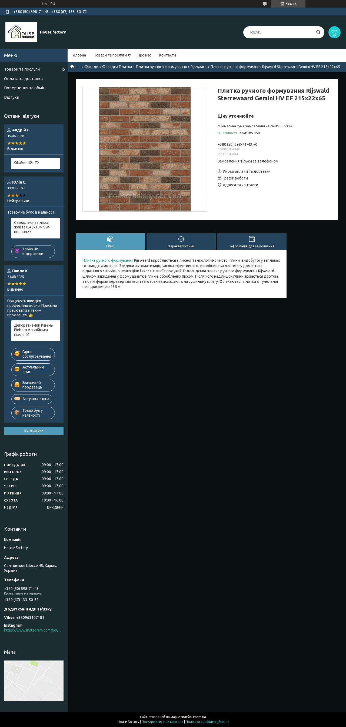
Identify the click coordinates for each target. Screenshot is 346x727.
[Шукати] (318, 32)
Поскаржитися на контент (162, 721)
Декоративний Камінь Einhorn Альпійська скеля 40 (33, 330)
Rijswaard (199, 67)
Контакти (167, 55)
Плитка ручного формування (161, 67)
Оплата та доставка (23, 78)
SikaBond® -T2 (26, 163)
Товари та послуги (110, 55)
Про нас (144, 55)
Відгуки (11, 97)
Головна (79, 55)
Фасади (91, 67)
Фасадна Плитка (117, 67)
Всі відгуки (34, 430)
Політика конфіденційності (207, 721)
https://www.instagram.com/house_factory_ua (34, 630)
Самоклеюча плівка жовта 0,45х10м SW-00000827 (32, 227)
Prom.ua (199, 717)
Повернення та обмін (24, 87)
